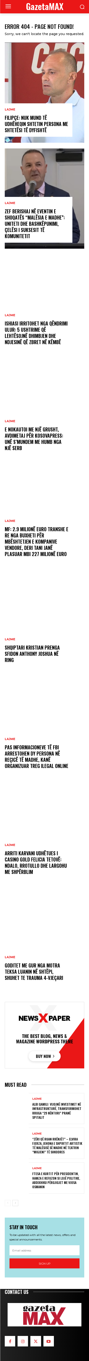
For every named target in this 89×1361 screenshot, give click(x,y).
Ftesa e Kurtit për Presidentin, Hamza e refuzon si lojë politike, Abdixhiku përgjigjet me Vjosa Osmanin (56, 1180)
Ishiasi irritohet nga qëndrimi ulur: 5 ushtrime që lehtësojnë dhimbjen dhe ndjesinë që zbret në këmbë (36, 333)
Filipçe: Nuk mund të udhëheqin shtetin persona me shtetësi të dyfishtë (36, 124)
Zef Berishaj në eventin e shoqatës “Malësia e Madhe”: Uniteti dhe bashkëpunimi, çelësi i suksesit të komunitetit (35, 224)
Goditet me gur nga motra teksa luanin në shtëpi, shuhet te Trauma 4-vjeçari (34, 971)
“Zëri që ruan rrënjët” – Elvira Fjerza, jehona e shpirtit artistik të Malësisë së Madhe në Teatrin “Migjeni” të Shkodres (57, 1145)
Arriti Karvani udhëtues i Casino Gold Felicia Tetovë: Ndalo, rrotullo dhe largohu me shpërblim (36, 862)
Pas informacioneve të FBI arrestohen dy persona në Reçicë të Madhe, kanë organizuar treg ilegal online (36, 756)
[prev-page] (8, 1203)
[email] (44, 1250)
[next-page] (15, 1203)
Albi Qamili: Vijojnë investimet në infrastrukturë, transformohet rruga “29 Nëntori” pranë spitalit (56, 1111)
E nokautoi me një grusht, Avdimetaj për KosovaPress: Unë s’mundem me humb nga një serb (34, 439)
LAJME (10, 109)
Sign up (45, 1263)
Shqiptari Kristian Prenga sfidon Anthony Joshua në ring (32, 653)
